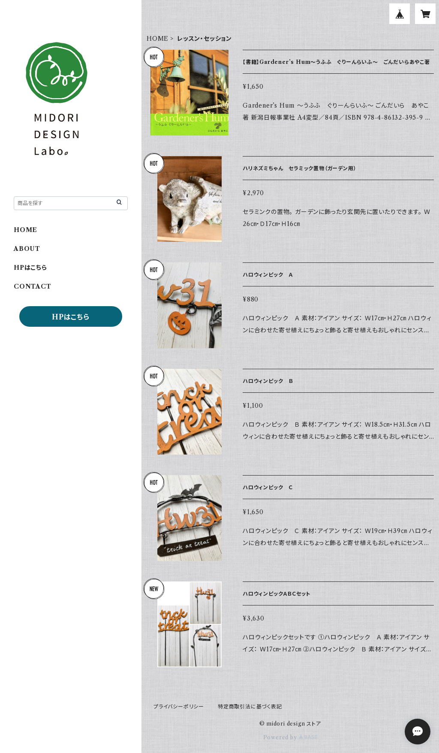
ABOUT (27, 249)
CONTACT (32, 286)
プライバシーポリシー (178, 706)
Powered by (290, 737)
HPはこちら (30, 267)
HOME (157, 38)
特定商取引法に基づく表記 (250, 706)
